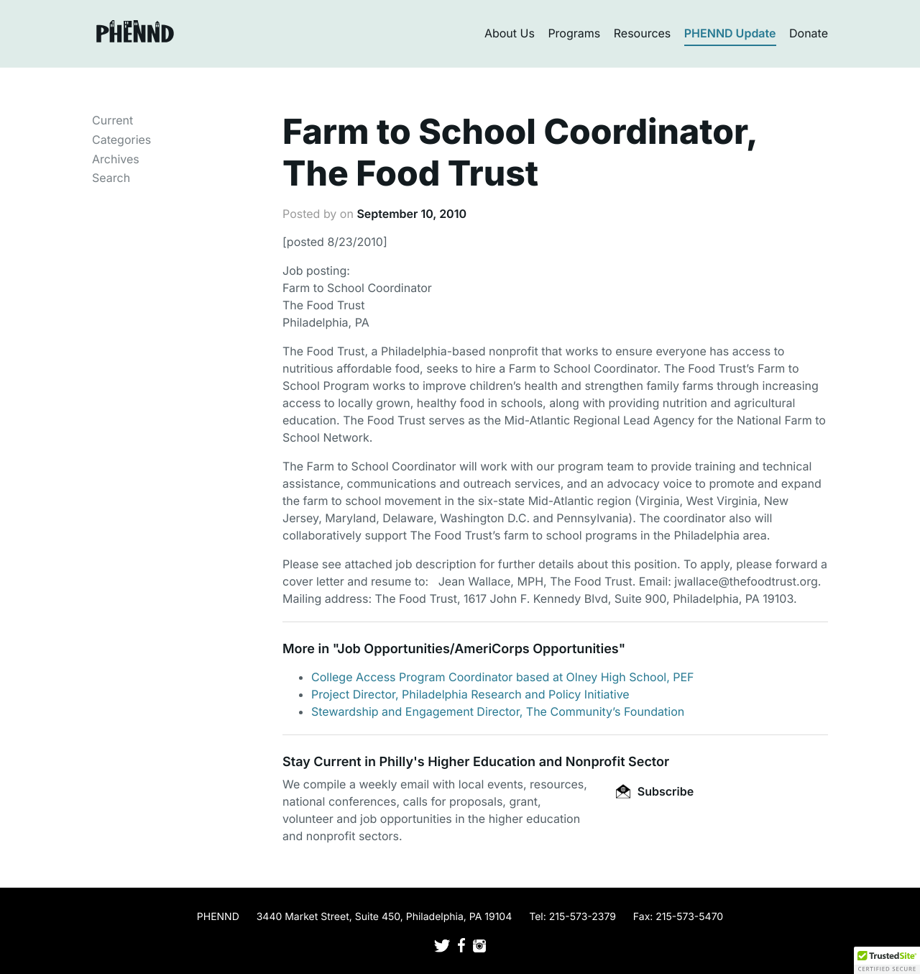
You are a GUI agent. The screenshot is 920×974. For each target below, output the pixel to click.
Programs (574, 33)
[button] (887, 960)
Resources (642, 33)
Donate (808, 33)
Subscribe (655, 791)
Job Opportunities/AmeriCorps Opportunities (477, 649)
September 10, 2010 (411, 213)
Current (112, 120)
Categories (121, 139)
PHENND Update (730, 33)
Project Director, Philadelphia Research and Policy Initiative (470, 694)
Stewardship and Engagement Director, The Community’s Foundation (497, 711)
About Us (509, 33)
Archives (115, 159)
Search (111, 177)
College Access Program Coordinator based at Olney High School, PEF (502, 677)
